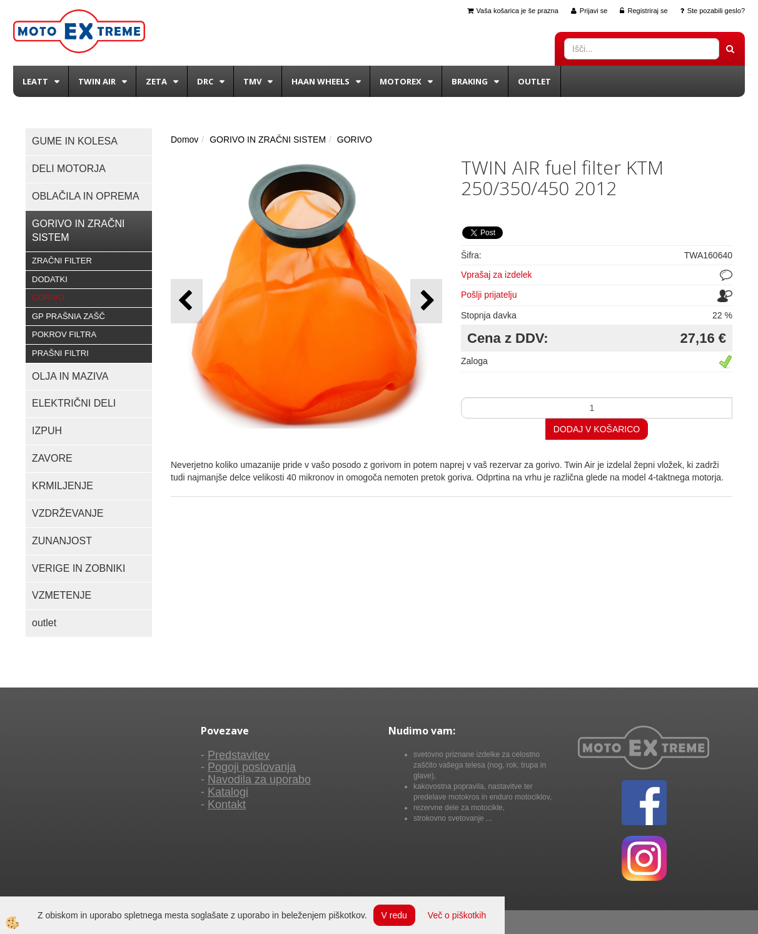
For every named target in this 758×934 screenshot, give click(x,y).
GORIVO (48, 297)
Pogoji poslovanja (252, 767)
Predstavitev (239, 755)
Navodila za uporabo (259, 779)
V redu (394, 915)
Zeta (156, 81)
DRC (205, 81)
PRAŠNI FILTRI (60, 353)
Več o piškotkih (457, 915)
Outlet (534, 81)
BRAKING (470, 81)
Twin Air (97, 81)
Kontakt (227, 804)
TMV (252, 81)
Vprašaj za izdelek (496, 275)
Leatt (35, 81)
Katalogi (228, 792)
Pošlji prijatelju (489, 295)
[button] (426, 301)
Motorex (401, 81)
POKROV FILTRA (64, 334)
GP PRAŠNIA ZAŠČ (68, 316)
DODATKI (50, 279)
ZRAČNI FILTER (62, 260)
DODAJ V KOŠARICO (596, 429)
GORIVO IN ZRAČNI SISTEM (268, 140)
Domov (184, 140)
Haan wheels (320, 81)
